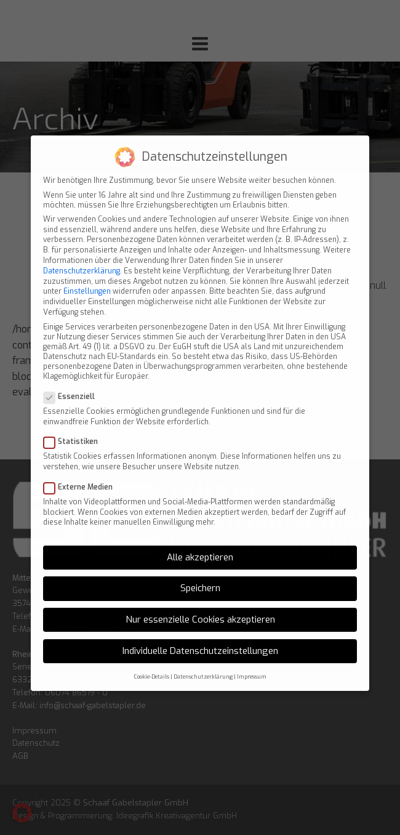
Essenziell (73, 385)
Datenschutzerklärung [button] (203, 664)
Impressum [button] (251, 664)
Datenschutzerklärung (81, 259)
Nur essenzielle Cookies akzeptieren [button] (200, 608)
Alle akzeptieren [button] (200, 545)
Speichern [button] (200, 576)
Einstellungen (87, 279)
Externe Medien (82, 475)
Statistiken (74, 430)
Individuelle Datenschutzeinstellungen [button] (200, 639)
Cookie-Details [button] (151, 664)
